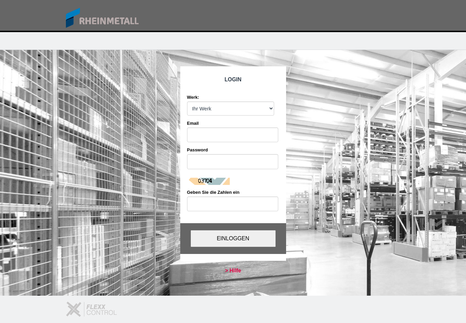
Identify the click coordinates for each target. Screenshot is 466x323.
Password (197, 149)
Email (193, 123)
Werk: (193, 97)
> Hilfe (233, 270)
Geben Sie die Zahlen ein (213, 192)
